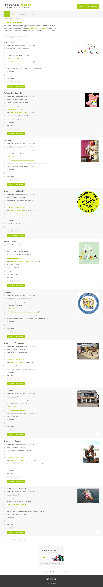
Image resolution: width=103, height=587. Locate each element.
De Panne (19, 298)
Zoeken (22, 14)
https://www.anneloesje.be (18, 362)
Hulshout (15, 99)
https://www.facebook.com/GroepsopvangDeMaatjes (24, 312)
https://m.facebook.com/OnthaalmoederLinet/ (22, 160)
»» (24, 37)
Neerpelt (14, 396)
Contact (31, 14)
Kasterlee (15, 447)
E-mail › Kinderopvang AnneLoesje (15, 359)
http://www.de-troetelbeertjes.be (19, 112)
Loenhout (15, 349)
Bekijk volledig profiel (16, 86)
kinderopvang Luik (19, 26)
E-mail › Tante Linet (12, 156)
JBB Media (50, 583)
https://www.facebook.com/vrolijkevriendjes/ (22, 261)
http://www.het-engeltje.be (18, 210)
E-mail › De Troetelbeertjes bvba (15, 109)
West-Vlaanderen (11, 48)
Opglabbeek (15, 248)
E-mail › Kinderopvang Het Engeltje (16, 207)
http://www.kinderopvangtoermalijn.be (20, 460)
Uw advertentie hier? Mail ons (51, 563)
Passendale (20, 146)
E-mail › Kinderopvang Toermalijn (15, 457)
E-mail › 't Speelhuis (12, 406)
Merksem (15, 197)
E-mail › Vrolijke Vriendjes (13, 258)
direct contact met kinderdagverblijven (36, 28)
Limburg (9, 248)
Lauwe (18, 48)
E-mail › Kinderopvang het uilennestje (16, 504)
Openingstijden (11, 71)
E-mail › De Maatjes (12, 308)
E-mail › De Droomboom (13, 58)
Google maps (25, 48)
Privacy (54, 583)
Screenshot (37, 62)
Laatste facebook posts (13, 75)
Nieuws (14, 14)
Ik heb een (88, 6)
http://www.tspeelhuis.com (18, 410)
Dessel (15, 494)
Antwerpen (9, 99)
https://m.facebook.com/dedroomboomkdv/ (22, 62)
